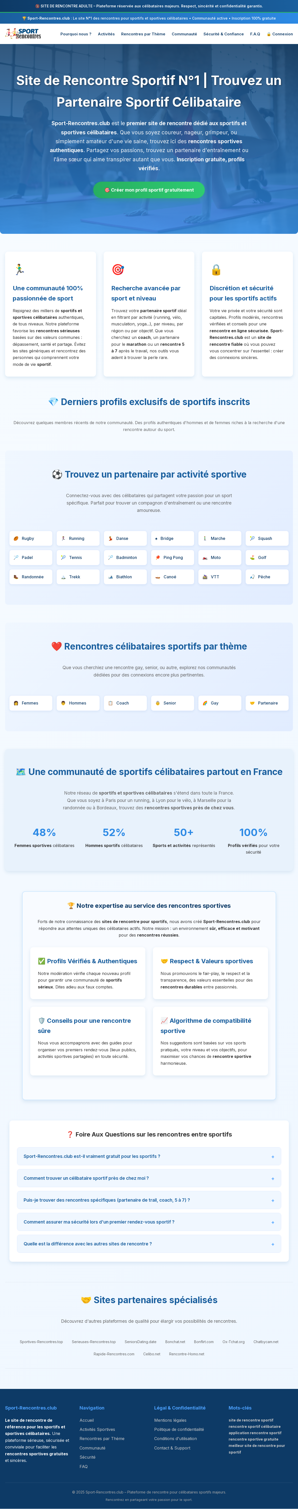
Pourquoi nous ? (75, 34)
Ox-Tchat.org (234, 1342)
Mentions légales (170, 1420)
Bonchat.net (175, 1342)
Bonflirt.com (204, 1342)
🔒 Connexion (279, 34)
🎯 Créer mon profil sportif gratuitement (149, 190)
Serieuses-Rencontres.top (94, 1342)
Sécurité (88, 1457)
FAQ (84, 1466)
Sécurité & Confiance (223, 34)
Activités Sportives (97, 1429)
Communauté (184, 34)
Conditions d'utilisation (175, 1438)
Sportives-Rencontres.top (41, 1342)
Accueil (87, 1420)
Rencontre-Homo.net (186, 1354)
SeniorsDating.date (140, 1342)
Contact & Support (172, 1448)
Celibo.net (151, 1354)
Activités (106, 34)
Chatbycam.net (266, 1342)
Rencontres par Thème (143, 34)
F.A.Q (255, 34)
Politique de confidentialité (179, 1429)
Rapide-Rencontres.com (114, 1354)
